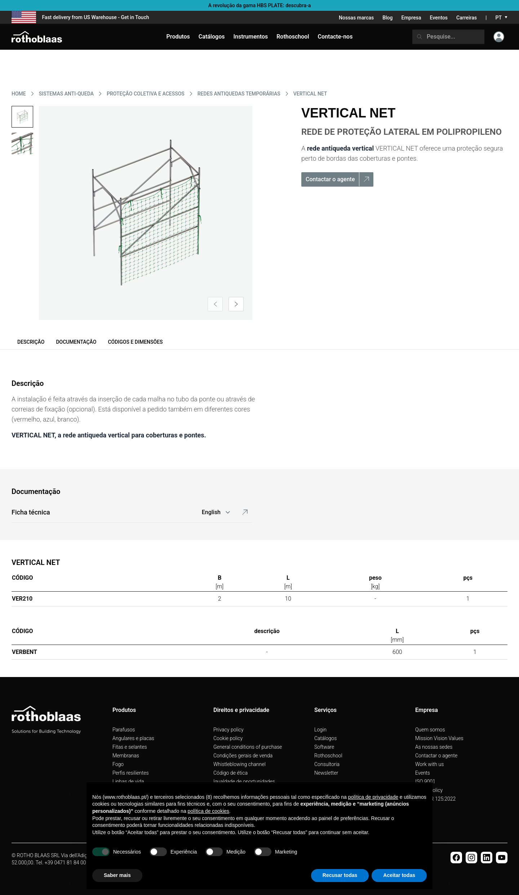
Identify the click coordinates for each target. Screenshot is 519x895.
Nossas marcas (356, 18)
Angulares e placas (133, 738)
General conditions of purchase (247, 747)
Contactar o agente (436, 755)
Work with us (429, 764)
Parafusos (123, 730)
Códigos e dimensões (135, 342)
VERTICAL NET (310, 94)
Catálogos (325, 738)
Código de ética (230, 773)
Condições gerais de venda (242, 755)
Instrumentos (250, 36)
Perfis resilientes (130, 773)
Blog (387, 18)
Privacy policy (228, 730)
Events (422, 773)
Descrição (30, 342)
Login (320, 730)
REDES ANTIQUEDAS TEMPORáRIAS (239, 94)
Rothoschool (328, 755)
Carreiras (466, 18)
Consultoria (327, 764)
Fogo (118, 764)
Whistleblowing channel (239, 764)
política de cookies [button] (208, 811)
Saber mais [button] (117, 875)
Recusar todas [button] (340, 875)
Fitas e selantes (129, 747)
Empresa (411, 18)
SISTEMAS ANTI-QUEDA (66, 94)
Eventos (439, 18)
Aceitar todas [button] (399, 875)
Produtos (178, 36)
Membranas (125, 755)
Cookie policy (228, 738)
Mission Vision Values (439, 738)
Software (324, 747)
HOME (19, 94)
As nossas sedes (433, 747)
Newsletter (326, 773)
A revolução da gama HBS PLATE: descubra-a (259, 5)
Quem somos (430, 730)
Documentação (76, 342)
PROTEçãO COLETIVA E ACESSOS (146, 94)
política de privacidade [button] (373, 797)
